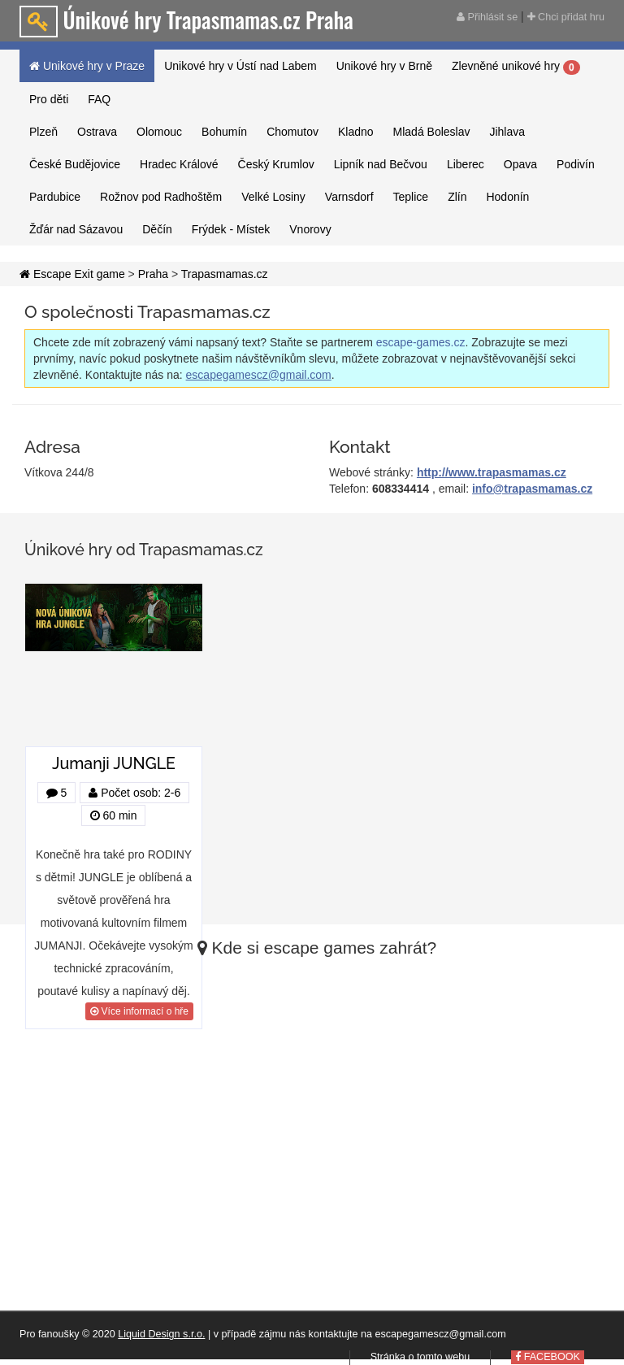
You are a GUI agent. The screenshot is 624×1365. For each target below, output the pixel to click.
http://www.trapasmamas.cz (491, 472)
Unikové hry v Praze (87, 65)
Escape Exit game (72, 273)
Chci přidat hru (565, 17)
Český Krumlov (276, 164)
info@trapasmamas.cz (532, 488)
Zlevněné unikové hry (516, 66)
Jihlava (507, 131)
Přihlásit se (487, 17)
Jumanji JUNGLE (114, 763)
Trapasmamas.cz (224, 273)
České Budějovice (74, 164)
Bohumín (224, 131)
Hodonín (507, 196)
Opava (520, 164)
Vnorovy (310, 229)
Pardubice (54, 196)
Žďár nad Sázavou (76, 229)
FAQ (99, 99)
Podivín (576, 164)
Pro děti (48, 99)
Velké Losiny (273, 196)
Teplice (411, 196)
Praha (153, 273)
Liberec (465, 164)
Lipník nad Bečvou (380, 164)
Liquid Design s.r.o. (161, 1334)
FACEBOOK (547, 1357)
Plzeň (43, 131)
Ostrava (97, 131)
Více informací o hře (139, 1011)
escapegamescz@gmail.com (259, 374)
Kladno (356, 131)
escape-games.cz (421, 342)
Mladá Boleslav (431, 131)
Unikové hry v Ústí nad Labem (240, 65)
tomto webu (443, 1357)
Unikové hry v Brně (384, 65)
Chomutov (292, 131)
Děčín (157, 229)
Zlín (457, 196)
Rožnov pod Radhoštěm (161, 196)
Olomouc (159, 131)
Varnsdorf (349, 196)
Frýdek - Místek (231, 229)
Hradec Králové (179, 164)
